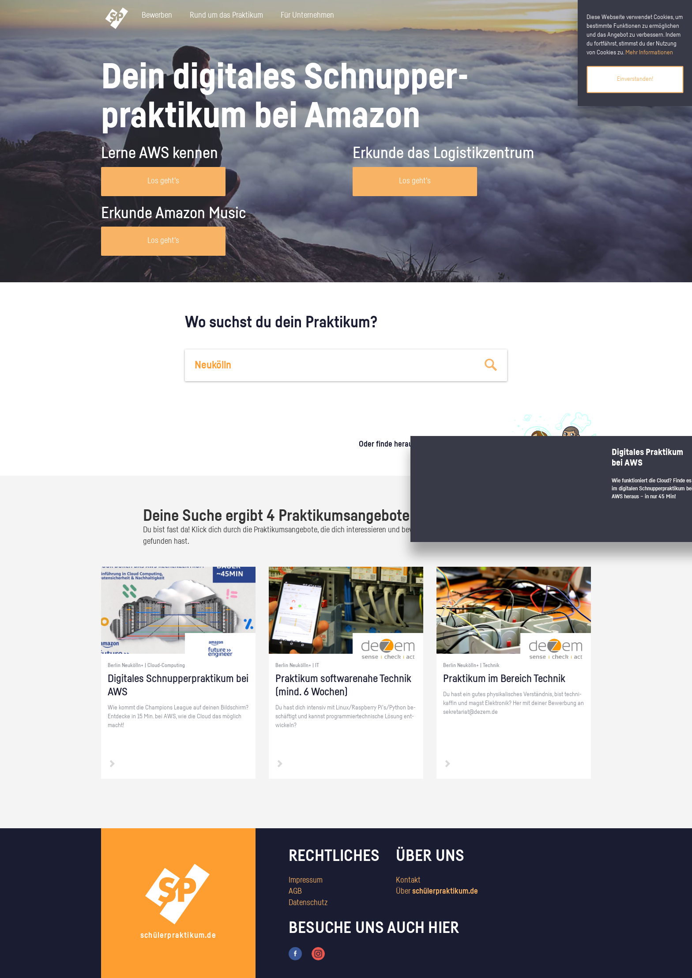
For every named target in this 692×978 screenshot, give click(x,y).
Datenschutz (308, 903)
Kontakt (408, 880)
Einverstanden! (635, 79)
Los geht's (163, 181)
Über (437, 891)
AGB (295, 891)
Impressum (306, 880)
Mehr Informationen (649, 52)
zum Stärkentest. (459, 453)
